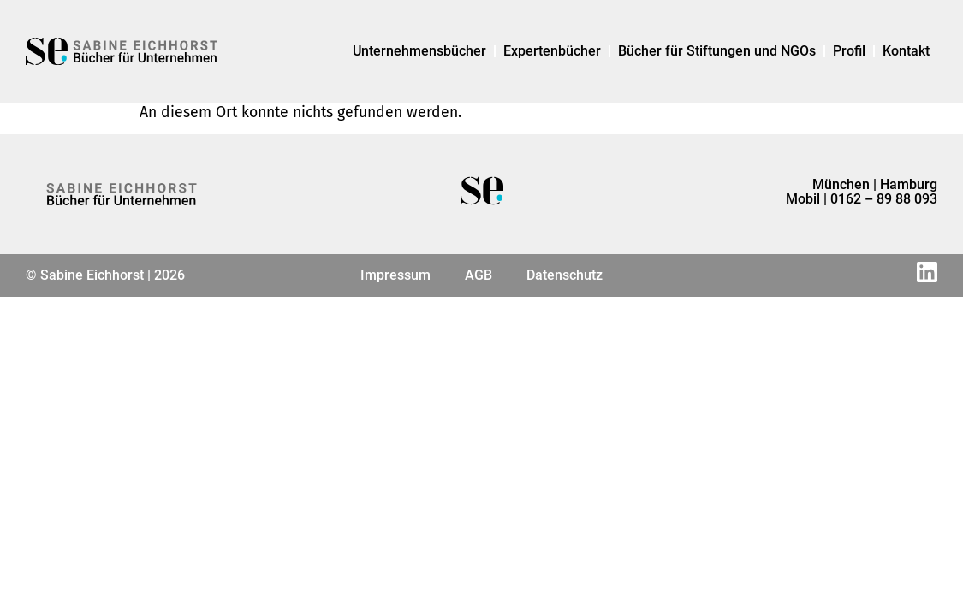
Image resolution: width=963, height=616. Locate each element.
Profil (849, 51)
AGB (478, 275)
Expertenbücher (552, 51)
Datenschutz (564, 275)
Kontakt (906, 51)
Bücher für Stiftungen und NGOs (717, 51)
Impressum (395, 275)
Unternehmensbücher (419, 51)
